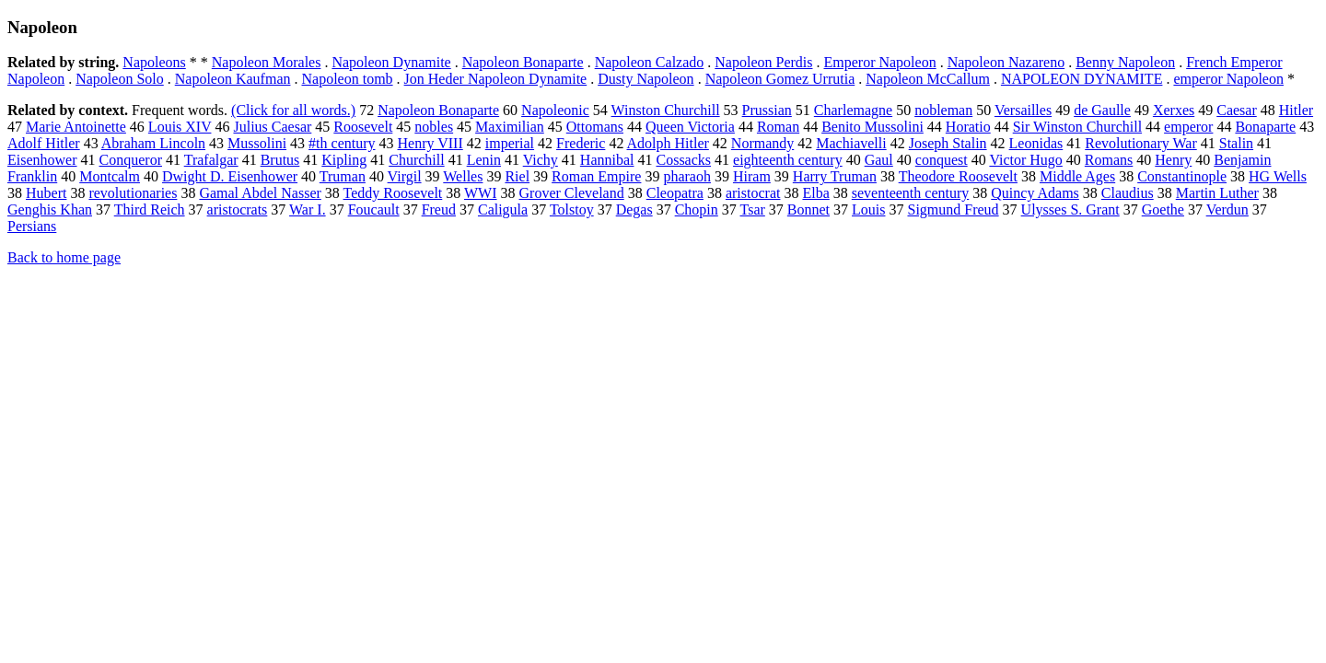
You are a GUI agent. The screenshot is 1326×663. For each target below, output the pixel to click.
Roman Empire (596, 176)
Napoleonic (555, 110)
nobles (433, 126)
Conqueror (130, 160)
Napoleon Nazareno (1006, 62)
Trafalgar (211, 160)
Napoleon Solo (120, 79)
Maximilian (509, 126)
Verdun (1227, 209)
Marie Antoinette (76, 126)
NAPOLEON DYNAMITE (1082, 79)
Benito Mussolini (872, 126)
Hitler (1296, 110)
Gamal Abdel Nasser (259, 193)
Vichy (540, 160)
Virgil (405, 176)
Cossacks (683, 160)
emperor (1188, 126)
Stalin (1236, 143)
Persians (31, 226)
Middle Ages (1077, 176)
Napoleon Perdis (763, 62)
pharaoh (687, 176)
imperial (509, 143)
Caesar (1236, 110)
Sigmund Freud (952, 209)
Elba (815, 193)
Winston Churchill (665, 110)
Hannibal (607, 160)
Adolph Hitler (668, 143)
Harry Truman (835, 176)
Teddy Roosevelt (393, 193)
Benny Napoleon (1125, 62)
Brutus (280, 160)
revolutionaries (132, 193)
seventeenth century (911, 193)
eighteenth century (788, 160)
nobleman (943, 110)
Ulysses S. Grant (1070, 209)
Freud (439, 209)
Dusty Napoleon (645, 79)
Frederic (580, 143)
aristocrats (237, 209)
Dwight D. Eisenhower (229, 176)
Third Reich (149, 209)
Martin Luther (1217, 193)
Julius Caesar (272, 126)
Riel (517, 176)
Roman (778, 126)
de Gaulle (1102, 110)
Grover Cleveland (571, 193)
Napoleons (153, 62)
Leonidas (1036, 143)
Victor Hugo (1025, 160)
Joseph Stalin (948, 143)
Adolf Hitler (43, 143)
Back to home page (64, 257)
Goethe (1163, 209)
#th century (341, 143)
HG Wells (1278, 176)
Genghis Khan (49, 209)
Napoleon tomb (346, 79)
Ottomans (594, 126)
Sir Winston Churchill (1077, 126)
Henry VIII (430, 143)
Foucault (374, 209)
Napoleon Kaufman (233, 79)
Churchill (416, 160)
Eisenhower (42, 160)
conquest (941, 160)
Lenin (484, 160)
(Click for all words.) (293, 110)
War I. (307, 209)
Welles (463, 176)
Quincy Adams (1035, 193)
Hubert (46, 193)
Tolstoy (572, 209)
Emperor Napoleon (879, 62)
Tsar (752, 209)
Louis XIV (180, 126)
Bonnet (808, 209)
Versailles (1023, 110)
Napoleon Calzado (649, 62)
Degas (634, 209)
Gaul (879, 160)
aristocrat (753, 193)
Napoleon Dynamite (391, 62)
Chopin (696, 209)
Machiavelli (851, 143)
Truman (343, 176)
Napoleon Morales (266, 62)
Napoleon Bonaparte (523, 62)
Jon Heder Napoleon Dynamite (495, 79)
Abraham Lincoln (153, 143)
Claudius (1127, 193)
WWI (480, 193)
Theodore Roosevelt (958, 176)
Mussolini (256, 143)
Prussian (767, 110)
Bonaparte (1265, 126)
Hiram (752, 176)
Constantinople (1182, 176)
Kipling (343, 160)
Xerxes (1173, 110)
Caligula (503, 209)
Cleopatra (675, 193)
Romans (1109, 160)
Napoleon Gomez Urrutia (780, 79)
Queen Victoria (690, 126)
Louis (868, 209)
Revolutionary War (1141, 143)
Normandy (762, 143)
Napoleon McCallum (928, 79)
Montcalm (109, 176)
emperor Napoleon (1228, 79)
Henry (1173, 160)
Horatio (968, 126)
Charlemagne (853, 110)
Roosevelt (362, 126)
